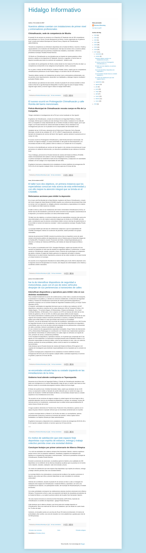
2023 (95, 37)
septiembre (99, 82)
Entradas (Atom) (40, 533)
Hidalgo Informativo (54, 9)
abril (97, 94)
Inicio (58, 530)
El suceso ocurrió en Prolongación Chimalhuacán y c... (104, 63)
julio (97, 87)
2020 (95, 44)
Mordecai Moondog (99, 25)
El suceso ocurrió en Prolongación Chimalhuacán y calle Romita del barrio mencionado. (56, 102)
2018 (95, 49)
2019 (95, 47)
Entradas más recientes (35, 530)
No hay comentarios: (56, 95)
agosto (98, 84)
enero (97, 101)
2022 (95, 40)
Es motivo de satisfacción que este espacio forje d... (104, 78)
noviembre (99, 54)
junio (97, 89)
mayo (97, 91)
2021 (95, 42)
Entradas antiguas (81, 530)
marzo (97, 96)
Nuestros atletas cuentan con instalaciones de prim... (103, 59)
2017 (95, 52)
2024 (95, 35)
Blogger (83, 544)
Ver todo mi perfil (96, 28)
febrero (98, 98)
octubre (98, 56)
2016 (95, 104)
